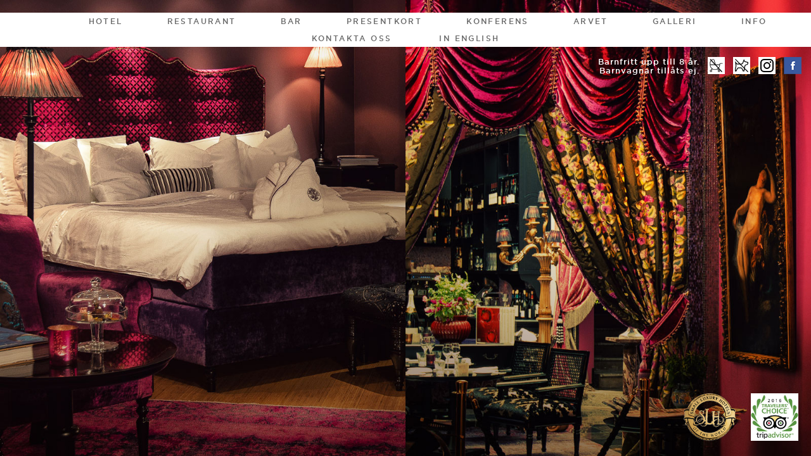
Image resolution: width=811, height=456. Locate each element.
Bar (291, 21)
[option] (405, 228)
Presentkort (384, 21)
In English (469, 38)
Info (754, 21)
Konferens (497, 21)
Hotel (106, 21)
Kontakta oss (352, 38)
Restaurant (201, 21)
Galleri (675, 21)
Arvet (590, 21)
